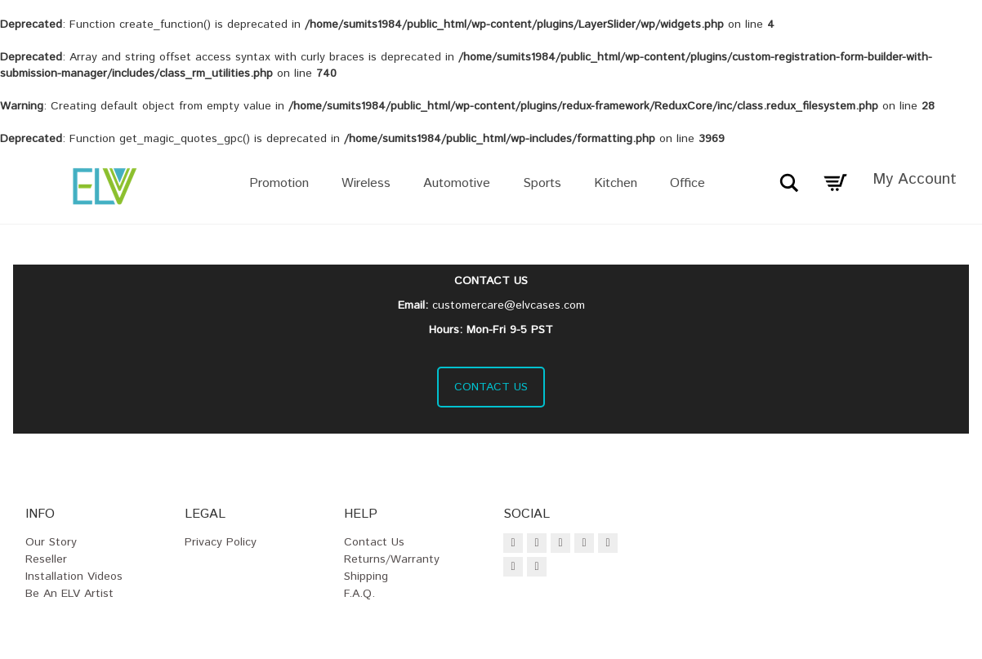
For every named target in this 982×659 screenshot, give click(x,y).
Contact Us (374, 542)
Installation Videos (74, 576)
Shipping (366, 576)
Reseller (46, 559)
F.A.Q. (359, 594)
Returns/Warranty (392, 559)
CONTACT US (491, 387)
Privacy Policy (221, 542)
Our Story (51, 542)
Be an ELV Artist (69, 594)
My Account (915, 179)
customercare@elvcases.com (508, 305)
